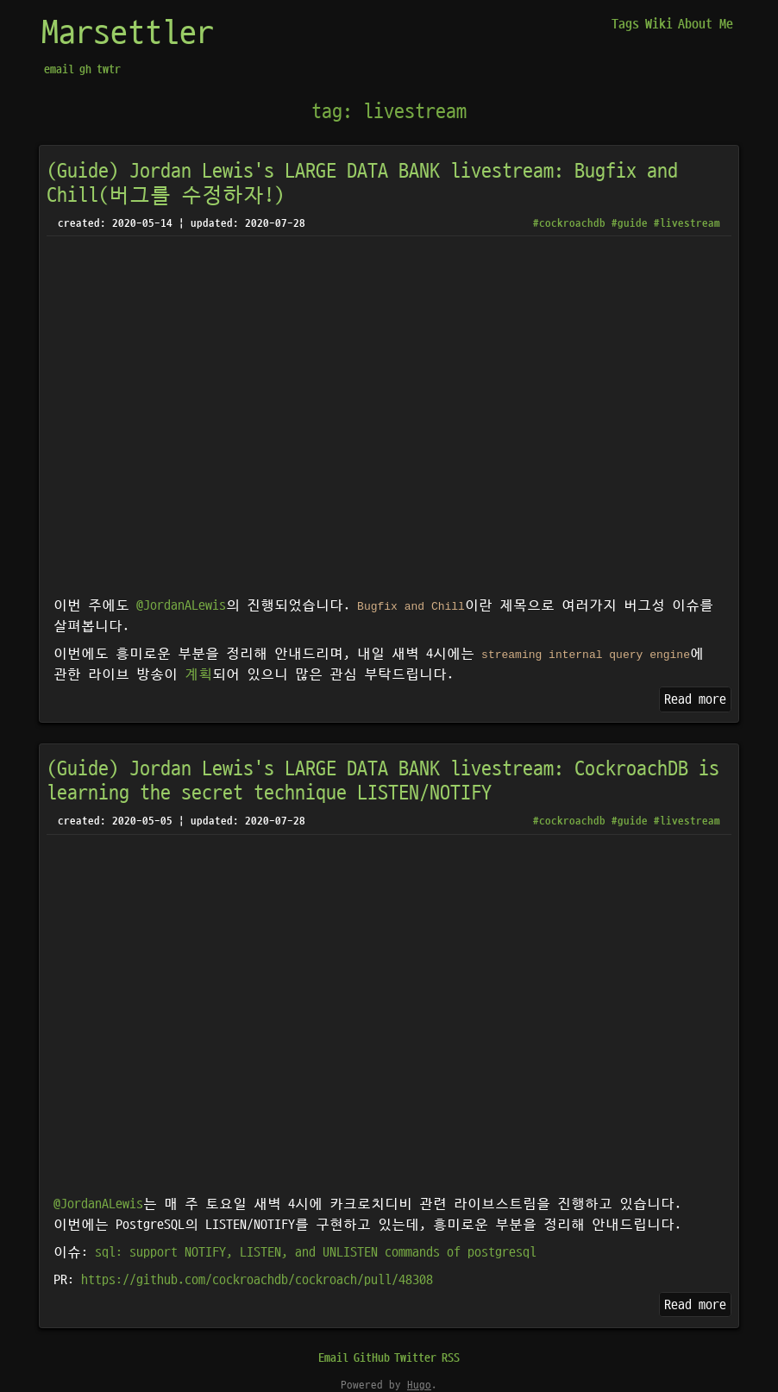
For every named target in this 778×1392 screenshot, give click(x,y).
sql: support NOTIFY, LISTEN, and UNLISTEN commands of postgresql (315, 1252)
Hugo (419, 1385)
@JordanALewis (181, 605)
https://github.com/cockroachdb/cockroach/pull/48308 (257, 1280)
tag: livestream (389, 112)
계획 (198, 674)
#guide (630, 223)
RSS (451, 1357)
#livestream (687, 223)
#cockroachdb (569, 223)
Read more (695, 699)
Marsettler (127, 33)
